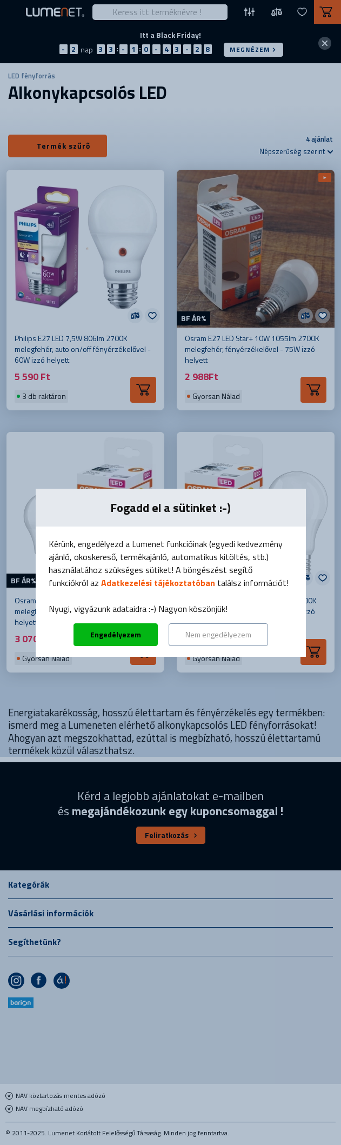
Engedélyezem (115, 634)
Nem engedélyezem (218, 634)
